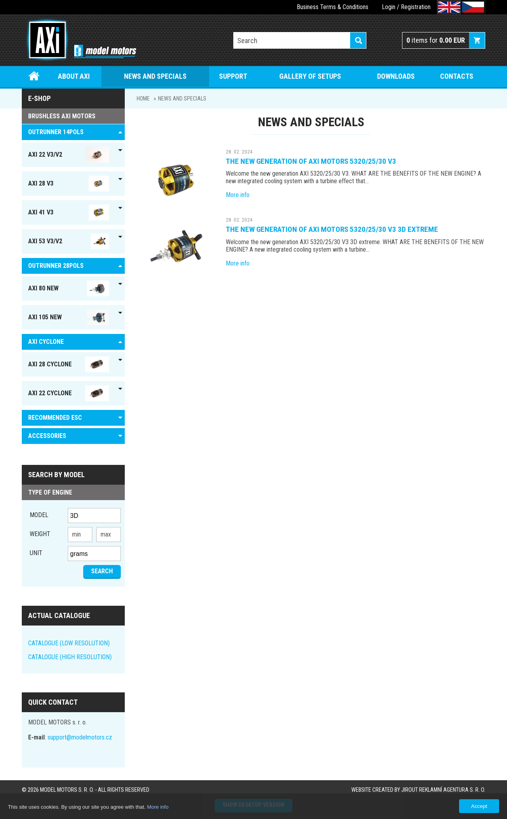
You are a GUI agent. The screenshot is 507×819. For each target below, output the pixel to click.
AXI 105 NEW (68, 317)
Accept (479, 806)
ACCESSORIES (47, 436)
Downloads (396, 76)
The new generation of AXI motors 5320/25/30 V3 (311, 161)
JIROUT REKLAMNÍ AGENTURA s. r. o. (443, 790)
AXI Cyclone (46, 341)
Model (39, 515)
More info (238, 195)
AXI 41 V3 (68, 212)
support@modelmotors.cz (80, 737)
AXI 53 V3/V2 (68, 241)
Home (34, 76)
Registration (416, 7)
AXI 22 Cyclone (68, 393)
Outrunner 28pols (56, 265)
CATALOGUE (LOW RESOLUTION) (69, 643)
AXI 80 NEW (68, 288)
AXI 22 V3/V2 (68, 155)
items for (435, 40)
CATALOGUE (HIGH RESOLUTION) (70, 657)
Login (388, 7)
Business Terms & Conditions (332, 7)
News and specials (155, 76)
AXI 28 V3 (68, 183)
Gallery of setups (310, 76)
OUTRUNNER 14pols (56, 132)
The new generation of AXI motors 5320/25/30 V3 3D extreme (332, 229)
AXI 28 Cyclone (68, 364)
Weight (40, 534)
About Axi (74, 76)
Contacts (456, 76)
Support (233, 76)
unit (36, 553)
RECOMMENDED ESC (55, 417)
